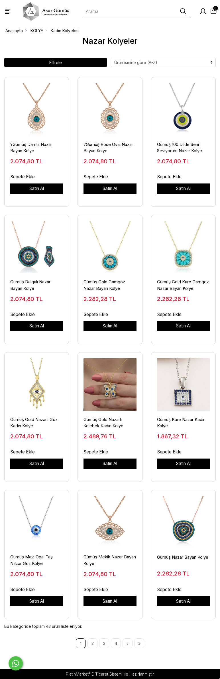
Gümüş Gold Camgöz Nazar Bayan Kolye (104, 285)
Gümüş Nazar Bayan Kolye (182, 557)
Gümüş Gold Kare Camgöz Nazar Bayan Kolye (183, 285)
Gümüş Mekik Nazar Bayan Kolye (109, 560)
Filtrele (55, 62)
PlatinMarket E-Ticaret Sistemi (94, 674)
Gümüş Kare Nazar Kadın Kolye (181, 423)
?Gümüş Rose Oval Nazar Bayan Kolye (108, 148)
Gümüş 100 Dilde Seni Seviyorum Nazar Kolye (179, 148)
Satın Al (36, 188)
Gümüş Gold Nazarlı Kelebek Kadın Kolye (103, 423)
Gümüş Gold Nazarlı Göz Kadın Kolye (34, 423)
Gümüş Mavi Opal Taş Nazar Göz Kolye (31, 560)
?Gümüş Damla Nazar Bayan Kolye (31, 148)
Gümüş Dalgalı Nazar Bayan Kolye (30, 285)
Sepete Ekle (23, 176)
